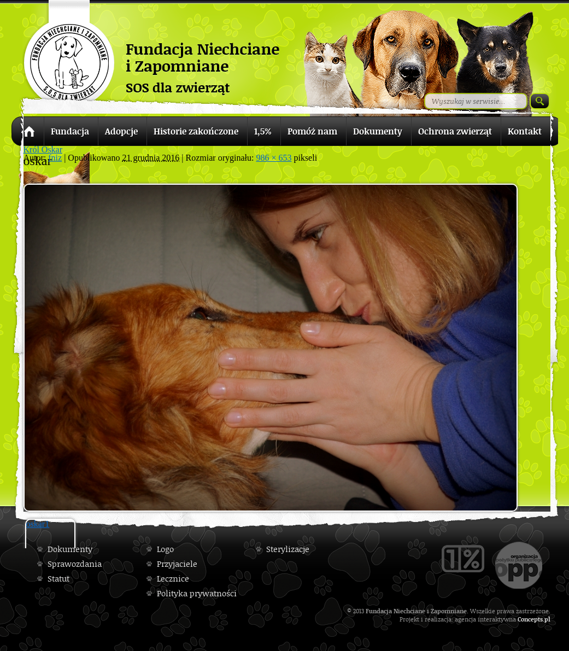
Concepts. (531, 619)
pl (547, 619)
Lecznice (173, 578)
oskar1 (38, 524)
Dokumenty (70, 549)
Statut (58, 578)
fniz (55, 157)
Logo (165, 549)
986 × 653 (273, 157)
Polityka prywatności (197, 593)
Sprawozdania (75, 564)
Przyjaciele (177, 564)
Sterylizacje (287, 549)
